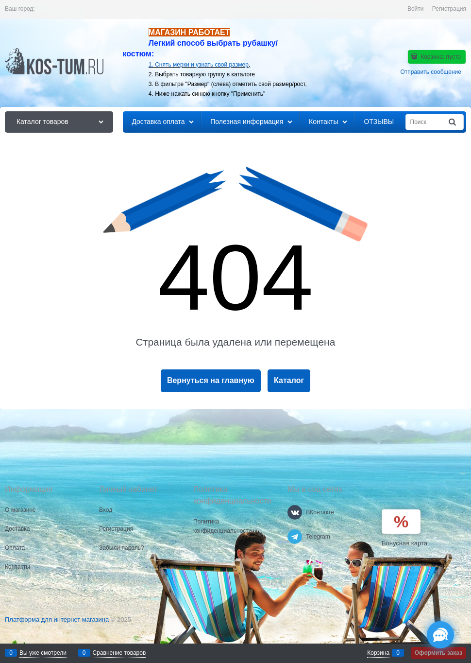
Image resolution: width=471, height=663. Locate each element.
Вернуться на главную (210, 380)
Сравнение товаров (119, 653)
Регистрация (449, 8)
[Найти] (453, 122)
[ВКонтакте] (294, 512)
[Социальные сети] (440, 634)
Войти (415, 8)
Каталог (289, 380)
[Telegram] (294, 536)
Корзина (378, 653)
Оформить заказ (438, 652)
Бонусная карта (404, 543)
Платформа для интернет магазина (57, 619)
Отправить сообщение (430, 72)
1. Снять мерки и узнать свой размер (199, 64)
